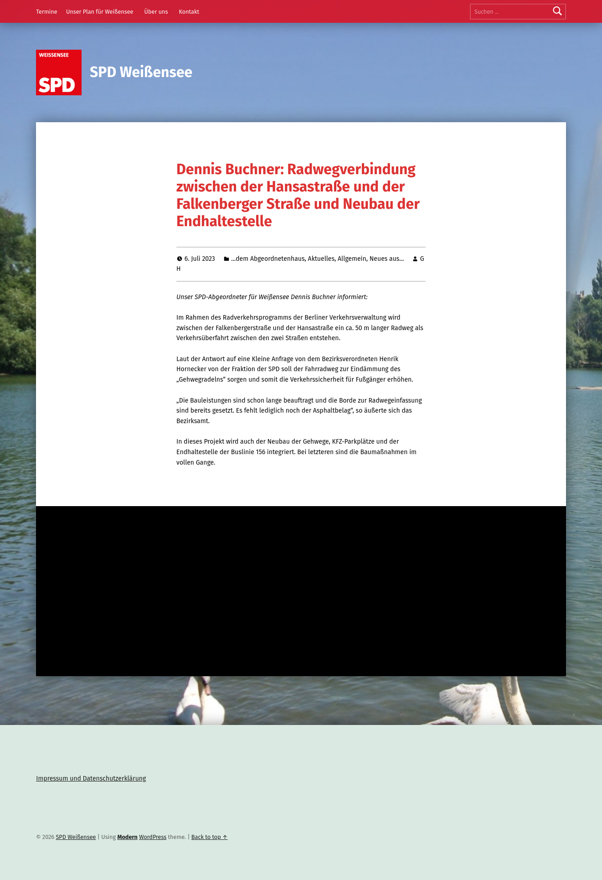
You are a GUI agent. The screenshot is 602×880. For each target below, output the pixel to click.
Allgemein (352, 259)
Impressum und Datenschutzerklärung (91, 778)
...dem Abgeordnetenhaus (267, 259)
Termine (46, 11)
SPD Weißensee (141, 72)
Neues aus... (387, 259)
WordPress (152, 836)
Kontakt (189, 11)
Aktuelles (321, 259)
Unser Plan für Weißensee (100, 11)
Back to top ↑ (209, 836)
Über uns (156, 11)
